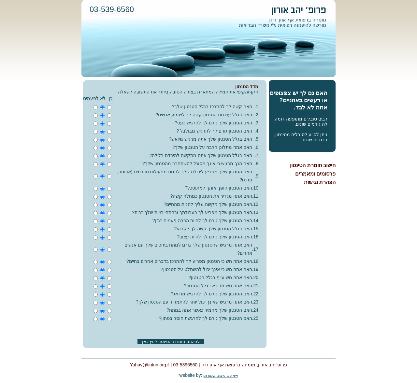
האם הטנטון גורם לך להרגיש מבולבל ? (214, 131)
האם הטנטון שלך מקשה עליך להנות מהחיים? (208, 204)
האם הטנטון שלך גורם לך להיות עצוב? (214, 236)
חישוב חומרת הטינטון (313, 165)
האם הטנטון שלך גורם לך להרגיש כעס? (213, 122)
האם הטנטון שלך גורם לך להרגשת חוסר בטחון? (205, 318)
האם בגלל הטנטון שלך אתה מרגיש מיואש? (210, 139)
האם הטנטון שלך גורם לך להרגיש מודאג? (211, 293)
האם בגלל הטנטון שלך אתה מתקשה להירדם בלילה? (201, 155)
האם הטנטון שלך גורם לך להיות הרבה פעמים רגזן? (202, 220)
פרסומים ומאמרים (315, 174)
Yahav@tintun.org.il (149, 364)
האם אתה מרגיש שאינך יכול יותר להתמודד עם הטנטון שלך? (194, 302)
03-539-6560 (112, 9)
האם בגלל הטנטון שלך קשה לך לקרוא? (213, 228)
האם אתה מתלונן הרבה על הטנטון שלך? (212, 147)
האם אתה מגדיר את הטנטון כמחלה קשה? (211, 196)
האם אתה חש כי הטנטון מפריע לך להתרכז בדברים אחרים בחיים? (189, 261)
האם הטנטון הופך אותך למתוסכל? (218, 188)
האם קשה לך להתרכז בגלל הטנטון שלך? (212, 106)
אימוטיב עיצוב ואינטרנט (220, 375)
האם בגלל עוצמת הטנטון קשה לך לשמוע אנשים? (204, 114)
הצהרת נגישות (320, 182)
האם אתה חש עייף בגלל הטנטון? (220, 277)
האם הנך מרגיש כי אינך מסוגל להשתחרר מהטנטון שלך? (197, 163)
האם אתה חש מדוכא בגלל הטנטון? (218, 285)
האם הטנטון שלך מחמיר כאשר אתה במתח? (209, 310)
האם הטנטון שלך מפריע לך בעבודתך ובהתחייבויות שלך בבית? (192, 212)
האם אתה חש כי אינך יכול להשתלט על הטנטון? (206, 269)
